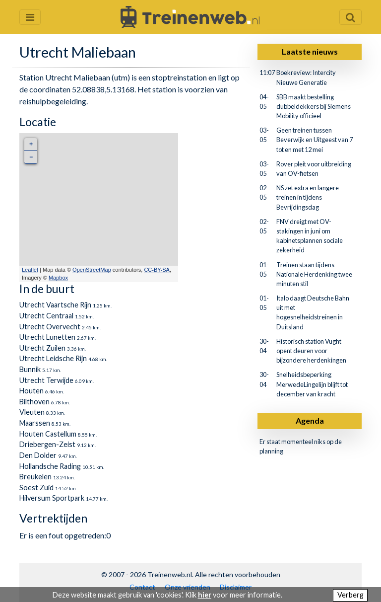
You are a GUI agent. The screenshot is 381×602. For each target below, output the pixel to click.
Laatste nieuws (310, 51)
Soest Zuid (36, 487)
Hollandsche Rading (50, 466)
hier (204, 595)
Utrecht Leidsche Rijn (53, 358)
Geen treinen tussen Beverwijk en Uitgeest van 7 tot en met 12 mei (314, 139)
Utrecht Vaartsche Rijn (55, 305)
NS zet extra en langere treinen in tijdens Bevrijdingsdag (307, 197)
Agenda (310, 420)
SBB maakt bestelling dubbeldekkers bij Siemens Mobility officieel (313, 106)
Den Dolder (38, 455)
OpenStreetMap (91, 270)
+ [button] (31, 144)
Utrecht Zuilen (42, 348)
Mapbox (58, 278)
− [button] (31, 157)
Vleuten (32, 412)
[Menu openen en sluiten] (30, 17)
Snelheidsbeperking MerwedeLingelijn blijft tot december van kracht (312, 384)
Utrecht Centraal (46, 315)
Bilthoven (34, 401)
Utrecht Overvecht (49, 326)
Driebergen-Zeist (47, 444)
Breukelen (35, 476)
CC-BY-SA (157, 270)
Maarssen (34, 423)
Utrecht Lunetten (47, 337)
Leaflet (30, 270)
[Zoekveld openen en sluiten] (350, 17)
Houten (31, 390)
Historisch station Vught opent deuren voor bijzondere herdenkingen (311, 350)
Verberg (350, 595)
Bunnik (30, 369)
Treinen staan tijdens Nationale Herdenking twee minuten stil (314, 274)
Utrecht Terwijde (46, 380)
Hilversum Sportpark (51, 498)
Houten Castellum (47, 434)
